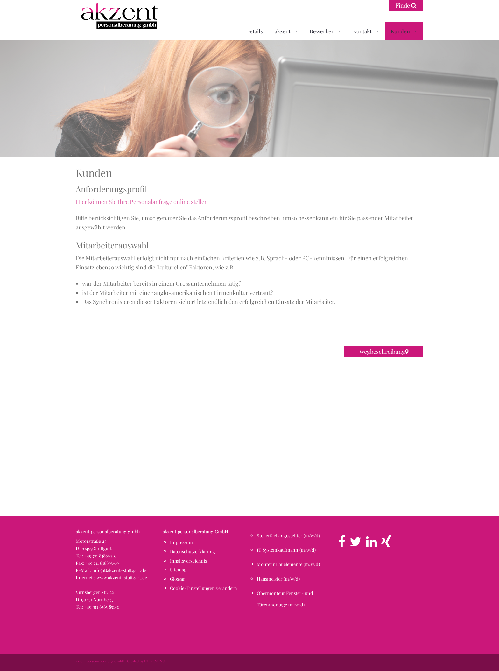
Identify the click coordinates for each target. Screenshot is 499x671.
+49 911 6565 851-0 (102, 607)
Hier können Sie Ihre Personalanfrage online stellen (142, 202)
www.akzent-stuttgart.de (121, 577)
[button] (249, 431)
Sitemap (178, 569)
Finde (406, 5)
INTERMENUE (155, 661)
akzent (283, 31)
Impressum (181, 542)
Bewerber (322, 31)
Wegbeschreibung (383, 351)
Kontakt (362, 31)
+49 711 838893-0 (100, 555)
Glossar (177, 579)
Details (254, 31)
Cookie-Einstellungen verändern (203, 588)
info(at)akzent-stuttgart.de (119, 570)
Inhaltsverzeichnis (188, 560)
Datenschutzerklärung (192, 551)
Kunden (400, 31)
